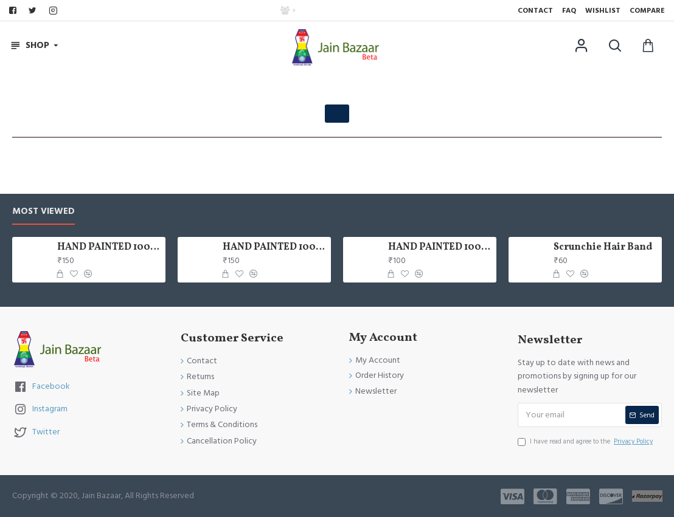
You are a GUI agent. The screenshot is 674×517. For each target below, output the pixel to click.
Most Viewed (43, 211)
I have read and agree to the (586, 441)
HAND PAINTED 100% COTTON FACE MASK (109, 247)
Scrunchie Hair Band (603, 247)
